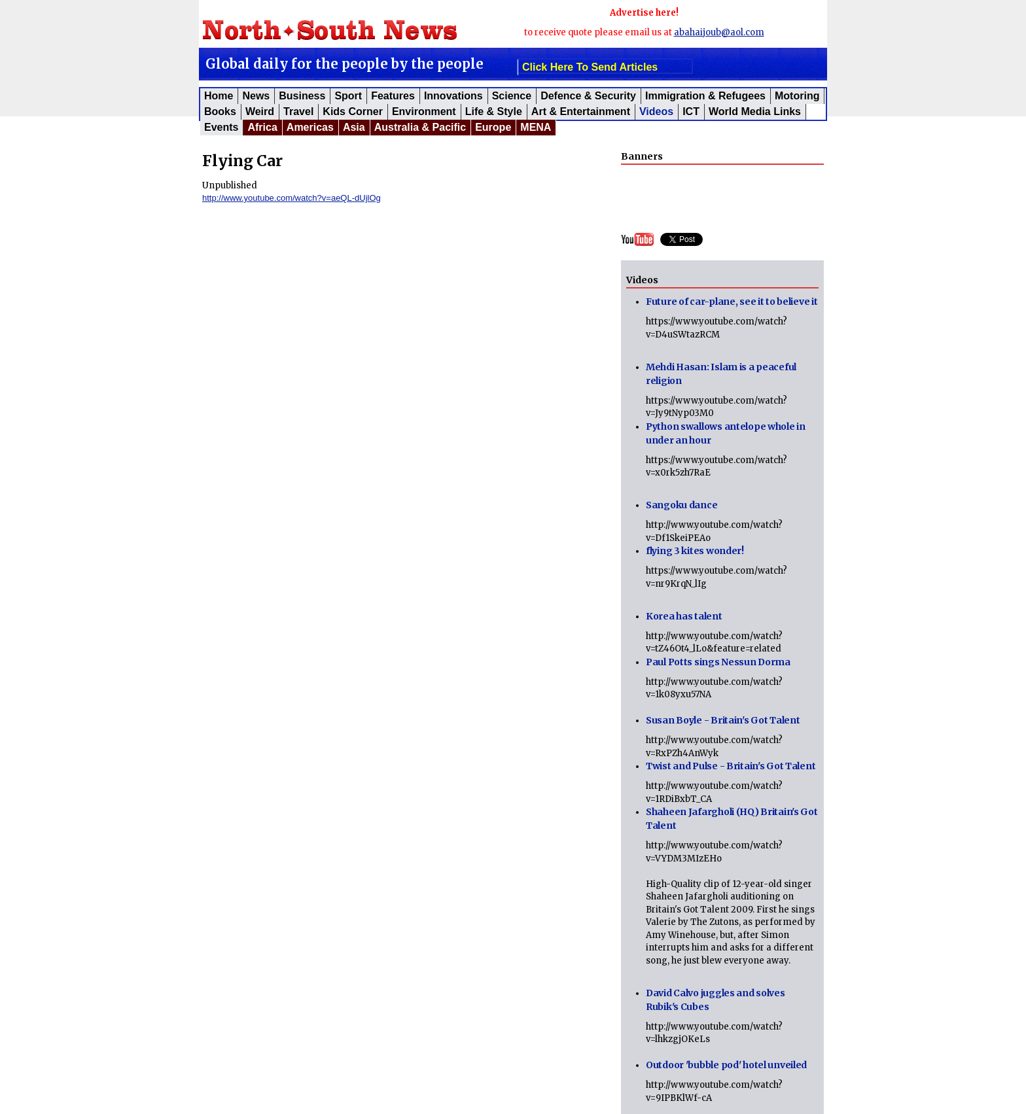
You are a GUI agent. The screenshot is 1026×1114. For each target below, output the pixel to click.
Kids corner (353, 111)
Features (393, 95)
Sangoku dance (681, 505)
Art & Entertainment (580, 111)
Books (220, 111)
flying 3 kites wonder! (695, 551)
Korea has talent (684, 616)
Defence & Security (588, 95)
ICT (690, 111)
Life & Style (493, 111)
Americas (310, 127)
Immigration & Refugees (705, 95)
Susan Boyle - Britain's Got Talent (723, 720)
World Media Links (755, 111)
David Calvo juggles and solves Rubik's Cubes (715, 1000)
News (256, 95)
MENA (535, 127)
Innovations (453, 95)
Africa (262, 127)
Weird (259, 111)
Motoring (797, 95)
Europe (493, 127)
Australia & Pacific (420, 127)
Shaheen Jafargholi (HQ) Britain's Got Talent (732, 818)
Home (218, 95)
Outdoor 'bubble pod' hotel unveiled (726, 1065)
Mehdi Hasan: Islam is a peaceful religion (721, 374)
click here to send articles (590, 67)
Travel (298, 111)
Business (302, 95)
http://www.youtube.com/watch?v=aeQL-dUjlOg (291, 198)
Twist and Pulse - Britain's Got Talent (730, 766)
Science (511, 95)
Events (221, 127)
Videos (656, 111)
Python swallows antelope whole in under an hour (725, 433)
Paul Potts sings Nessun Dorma (718, 662)
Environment (424, 111)
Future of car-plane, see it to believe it (732, 301)
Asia (354, 127)
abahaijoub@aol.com (719, 32)
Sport (348, 95)
